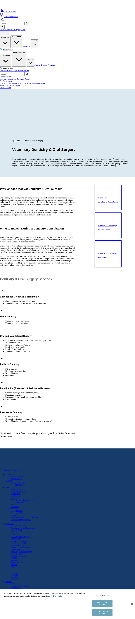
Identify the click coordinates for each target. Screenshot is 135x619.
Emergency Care (19, 30)
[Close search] (2, 27)
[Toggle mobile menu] (4, 33)
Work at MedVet (6, 30)
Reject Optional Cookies (102, 603)
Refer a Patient (23, 71)
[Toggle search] (2, 20)
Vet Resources (19, 58)
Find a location (5, 470)
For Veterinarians (6, 81)
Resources (27, 46)
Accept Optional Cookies (102, 612)
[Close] (132, 604)
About (34, 43)
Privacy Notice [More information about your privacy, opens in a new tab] (56, 596)
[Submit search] (26, 23)
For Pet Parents (6, 77)
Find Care (5, 42)
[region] (67, 604)
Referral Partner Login (9, 71)
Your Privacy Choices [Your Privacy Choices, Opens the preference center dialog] (102, 595)
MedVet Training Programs (44, 65)
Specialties (16, 41)
